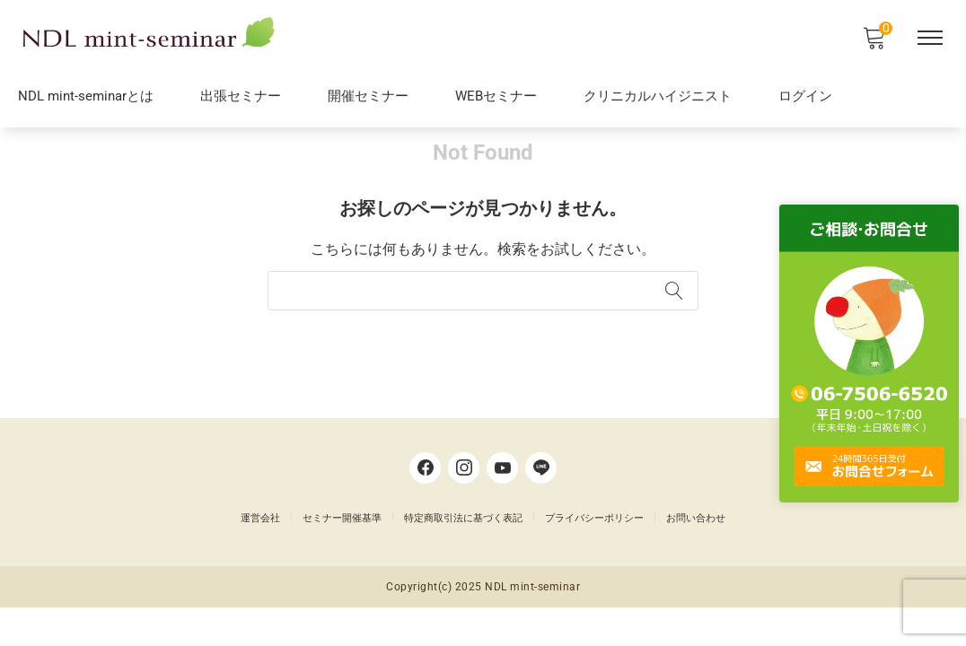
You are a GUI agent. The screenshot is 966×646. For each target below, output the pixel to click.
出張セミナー (240, 99)
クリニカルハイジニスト (658, 99)
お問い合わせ (695, 552)
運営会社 (260, 552)
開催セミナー (368, 99)
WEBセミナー (496, 99)
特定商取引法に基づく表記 (463, 552)
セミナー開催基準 (342, 552)
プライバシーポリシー (594, 552)
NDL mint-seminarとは (86, 99)
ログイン (805, 99)
